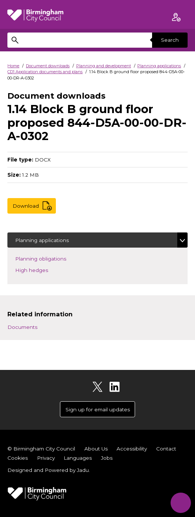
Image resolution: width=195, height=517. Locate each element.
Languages (78, 458)
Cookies (17, 458)
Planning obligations (51, 258)
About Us (96, 449)
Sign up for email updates (97, 409)
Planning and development (103, 65)
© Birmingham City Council (41, 449)
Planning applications (159, 65)
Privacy (46, 458)
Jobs (106, 458)
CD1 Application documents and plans (45, 71)
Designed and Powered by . (48, 470)
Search (170, 40)
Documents (22, 327)
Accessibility (132, 449)
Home (13, 65)
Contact (166, 449)
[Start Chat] (181, 503)
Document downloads (48, 65)
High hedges (42, 269)
